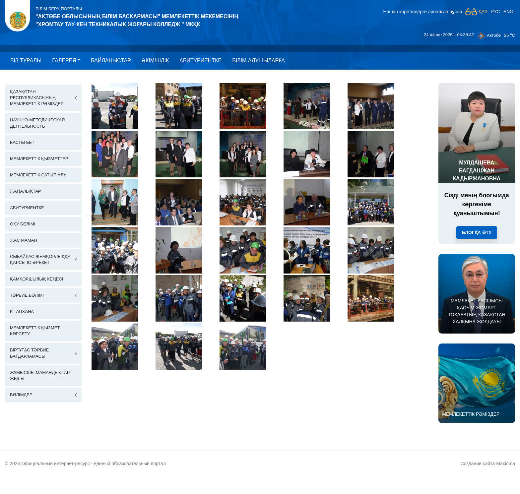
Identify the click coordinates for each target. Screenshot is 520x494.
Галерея (64, 60)
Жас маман (23, 240)
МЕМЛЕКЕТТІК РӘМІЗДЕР (470, 414)
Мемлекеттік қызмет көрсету (35, 330)
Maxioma (505, 463)
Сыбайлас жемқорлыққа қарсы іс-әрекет (40, 259)
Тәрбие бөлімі (27, 295)
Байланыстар (111, 60)
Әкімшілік (155, 60)
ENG (508, 11)
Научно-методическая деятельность (37, 122)
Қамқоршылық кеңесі (36, 279)
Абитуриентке (200, 60)
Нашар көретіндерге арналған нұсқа (422, 11)
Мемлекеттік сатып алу (38, 174)
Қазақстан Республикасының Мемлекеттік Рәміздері (37, 97)
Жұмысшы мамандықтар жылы (40, 375)
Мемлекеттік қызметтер (39, 158)
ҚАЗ (483, 11)
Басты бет (22, 142)
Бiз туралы (25, 60)
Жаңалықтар (25, 191)
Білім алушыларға (258, 60)
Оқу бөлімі (22, 223)
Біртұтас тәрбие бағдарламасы (29, 352)
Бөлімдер (21, 394)
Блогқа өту (477, 232)
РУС (495, 11)
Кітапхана (22, 311)
